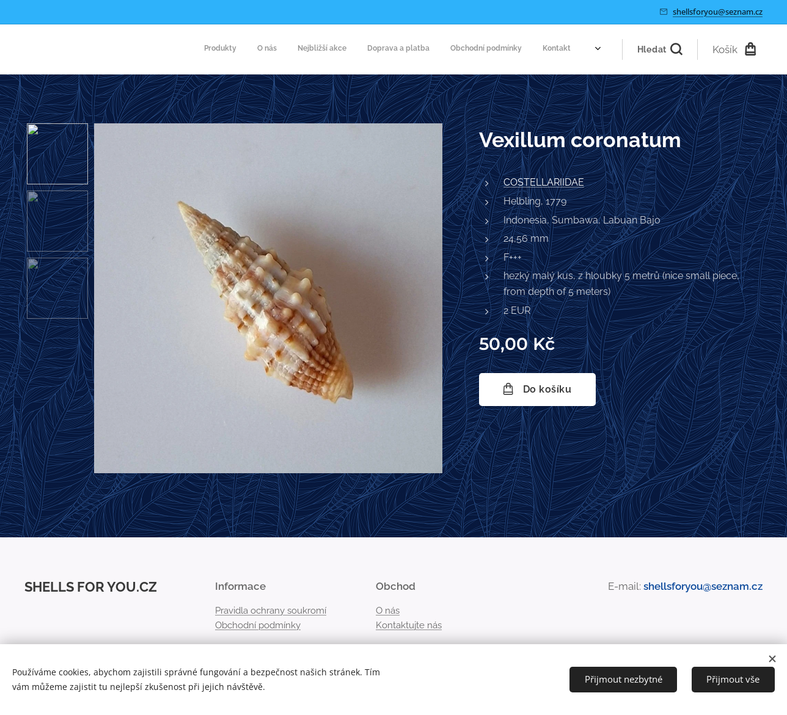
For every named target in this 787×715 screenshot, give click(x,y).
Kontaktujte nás (409, 625)
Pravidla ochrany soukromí (270, 609)
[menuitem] (474, 49)
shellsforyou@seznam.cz (718, 11)
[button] (659, 49)
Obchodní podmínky (258, 625)
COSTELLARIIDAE (543, 182)
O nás (388, 609)
